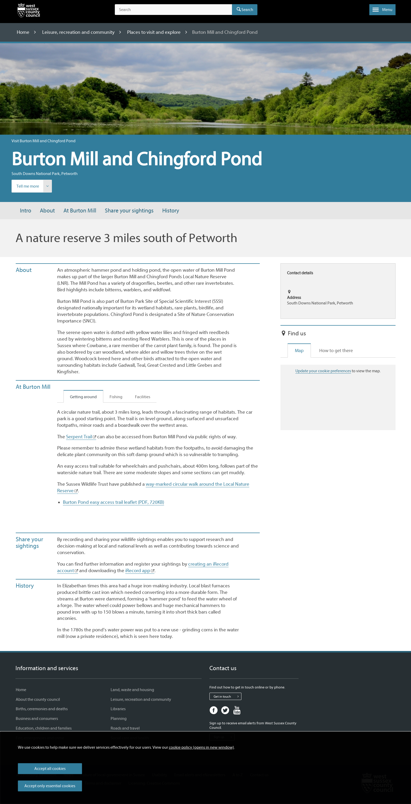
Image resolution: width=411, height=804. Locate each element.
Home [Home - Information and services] (21, 689)
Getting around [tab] (83, 397)
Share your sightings (129, 210)
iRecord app (137, 570)
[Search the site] (173, 9)
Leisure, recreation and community (79, 32)
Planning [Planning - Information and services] (119, 718)
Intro (25, 210)
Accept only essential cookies (49, 786)
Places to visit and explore (154, 32)
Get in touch (227, 696)
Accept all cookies (50, 768)
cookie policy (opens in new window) (201, 747)
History (170, 210)
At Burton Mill (79, 210)
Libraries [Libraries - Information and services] (118, 709)
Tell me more (34, 186)
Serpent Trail (79, 437)
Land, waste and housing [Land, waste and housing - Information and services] (132, 689)
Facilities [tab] (142, 397)
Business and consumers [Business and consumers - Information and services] (37, 718)
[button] (382, 9)
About (47, 210)
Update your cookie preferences (323, 371)
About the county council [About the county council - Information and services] (38, 699)
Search (247, 9)
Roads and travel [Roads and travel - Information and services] (125, 728)
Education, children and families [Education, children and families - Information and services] (44, 728)
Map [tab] (299, 350)
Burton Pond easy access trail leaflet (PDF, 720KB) (113, 502)
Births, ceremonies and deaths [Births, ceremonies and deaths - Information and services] (42, 709)
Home (23, 32)
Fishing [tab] (116, 397)
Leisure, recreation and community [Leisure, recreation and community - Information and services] (141, 699)
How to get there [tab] (336, 350)
